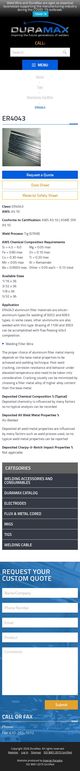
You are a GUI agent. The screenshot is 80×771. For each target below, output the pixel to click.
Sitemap (36, 752)
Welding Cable (18, 545)
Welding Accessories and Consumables (28, 480)
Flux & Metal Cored (22, 513)
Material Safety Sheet (40, 195)
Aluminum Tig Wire (40, 97)
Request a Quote (40, 174)
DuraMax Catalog (21, 493)
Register (13, 752)
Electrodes (15, 503)
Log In (24, 752)
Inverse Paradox (53, 760)
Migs (8, 524)
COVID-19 (40, 14)
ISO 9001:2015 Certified (58, 752)
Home (40, 76)
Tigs (40, 87)
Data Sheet (40, 185)
